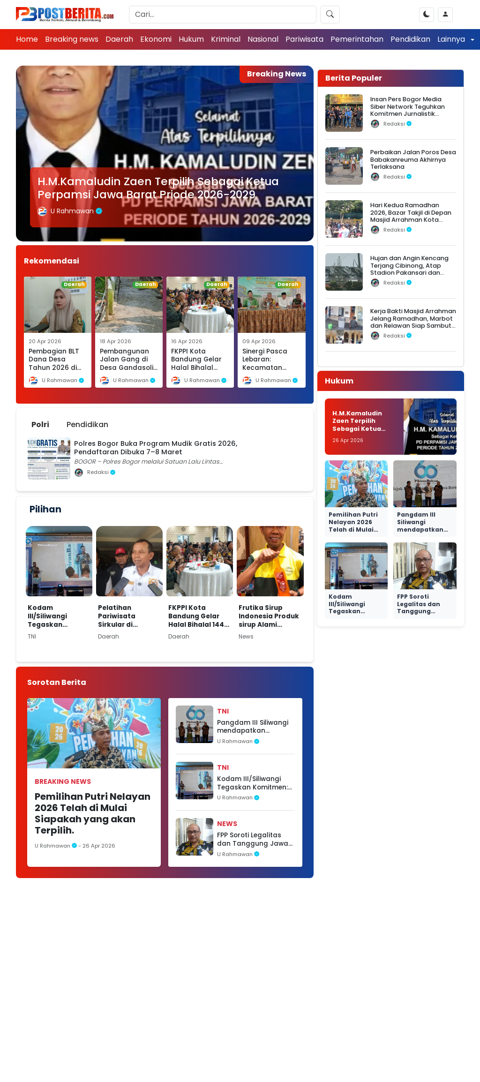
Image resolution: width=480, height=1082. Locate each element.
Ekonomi (156, 39)
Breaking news (71, 39)
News (227, 823)
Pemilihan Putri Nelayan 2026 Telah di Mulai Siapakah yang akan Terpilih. (92, 813)
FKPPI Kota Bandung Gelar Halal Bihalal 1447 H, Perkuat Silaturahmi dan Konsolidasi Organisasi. (198, 616)
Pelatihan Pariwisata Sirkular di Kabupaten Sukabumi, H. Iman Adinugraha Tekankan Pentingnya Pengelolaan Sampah (128, 616)
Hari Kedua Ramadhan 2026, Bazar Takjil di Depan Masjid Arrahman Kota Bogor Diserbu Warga (410, 216)
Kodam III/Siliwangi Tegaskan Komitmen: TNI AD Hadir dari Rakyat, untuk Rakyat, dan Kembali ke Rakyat (59, 616)
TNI (223, 711)
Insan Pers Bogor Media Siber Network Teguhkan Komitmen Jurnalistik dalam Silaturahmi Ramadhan (407, 113)
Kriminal (225, 39)
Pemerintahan (356, 39)
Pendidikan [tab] (87, 424)
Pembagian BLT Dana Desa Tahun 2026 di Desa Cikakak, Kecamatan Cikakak (54, 372)
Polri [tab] (40, 424)
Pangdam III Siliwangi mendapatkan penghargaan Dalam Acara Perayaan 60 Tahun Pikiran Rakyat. (253, 727)
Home (27, 39)
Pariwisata (304, 39)
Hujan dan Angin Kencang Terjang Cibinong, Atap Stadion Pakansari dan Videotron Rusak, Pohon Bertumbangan (409, 272)
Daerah (119, 39)
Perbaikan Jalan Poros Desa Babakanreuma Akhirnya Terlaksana (413, 159)
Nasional (263, 39)
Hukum (191, 39)
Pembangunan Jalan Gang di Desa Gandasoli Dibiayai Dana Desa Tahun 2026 (126, 372)
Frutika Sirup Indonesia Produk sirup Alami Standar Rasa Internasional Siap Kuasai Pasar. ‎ (269, 616)
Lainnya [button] (452, 39)
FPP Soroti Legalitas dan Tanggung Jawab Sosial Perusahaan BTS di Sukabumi (255, 839)
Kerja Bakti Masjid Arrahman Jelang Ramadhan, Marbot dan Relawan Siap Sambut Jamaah (413, 322)
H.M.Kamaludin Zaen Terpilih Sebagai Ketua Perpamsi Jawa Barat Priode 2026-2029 (158, 187)
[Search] (222, 14)
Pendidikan (410, 39)
